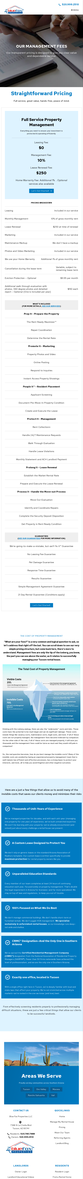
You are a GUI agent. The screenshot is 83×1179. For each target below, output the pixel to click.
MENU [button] (75, 10)
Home (62, 1116)
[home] (14, 7)
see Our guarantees (29, 538)
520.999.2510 (70, 4)
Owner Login (21, 1171)
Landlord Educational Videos (21, 1177)
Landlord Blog (62, 1143)
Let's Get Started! (41, 191)
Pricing (62, 1127)
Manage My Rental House (62, 1122)
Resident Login (62, 1171)
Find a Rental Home (62, 1177)
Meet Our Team (62, 1132)
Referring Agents (62, 1138)
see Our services (51, 306)
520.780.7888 (28, 1134)
